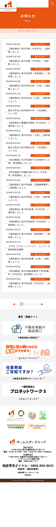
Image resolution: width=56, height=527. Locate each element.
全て (9, 31)
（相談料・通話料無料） (28, 512)
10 (47, 347)
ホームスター (42, 31)
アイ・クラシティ (23, 31)
